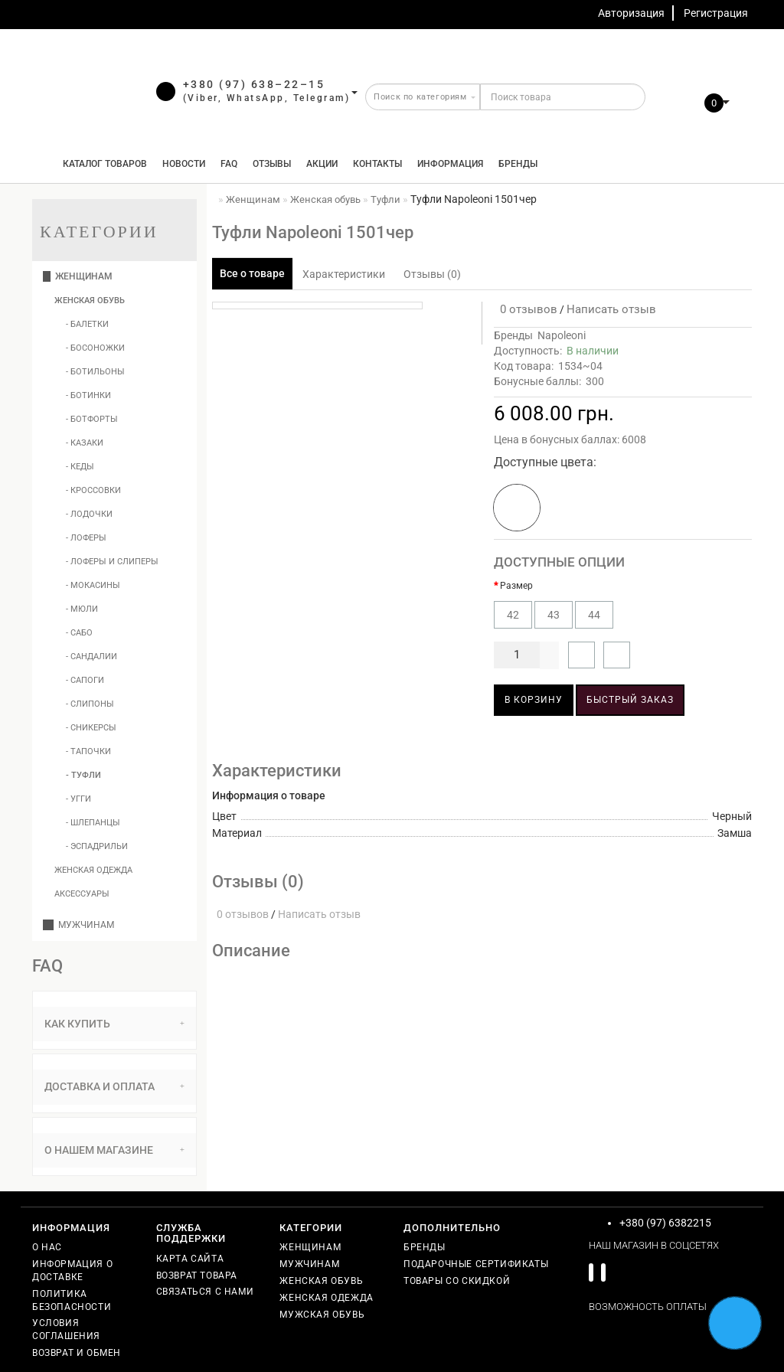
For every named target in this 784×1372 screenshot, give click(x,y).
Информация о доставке (72, 1270)
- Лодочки (89, 514)
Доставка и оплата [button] (114, 1086)
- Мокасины (93, 585)
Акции (322, 163)
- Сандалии (91, 657)
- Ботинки (88, 395)
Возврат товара (196, 1275)
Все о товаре (252, 273)
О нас (47, 1247)
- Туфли (83, 775)
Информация (450, 163)
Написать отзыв (611, 309)
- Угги (78, 799)
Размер (516, 585)
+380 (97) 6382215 (665, 1223)
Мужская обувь (321, 1314)
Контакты (377, 163)
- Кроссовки (93, 490)
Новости (183, 163)
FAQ (228, 163)
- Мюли (82, 609)
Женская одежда (93, 870)
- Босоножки (95, 348)
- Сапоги (85, 680)
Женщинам (78, 276)
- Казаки (84, 443)
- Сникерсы (91, 728)
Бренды (517, 163)
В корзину (534, 699)
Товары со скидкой (456, 1281)
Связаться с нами (205, 1291)
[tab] (114, 1024)
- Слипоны (90, 704)
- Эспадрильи (97, 846)
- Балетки (87, 324)
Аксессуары (81, 894)
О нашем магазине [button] (114, 1150)
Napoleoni (561, 335)
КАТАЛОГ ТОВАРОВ (101, 163)
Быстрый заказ (630, 699)
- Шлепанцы (93, 823)
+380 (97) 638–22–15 (254, 84)
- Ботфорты (92, 419)
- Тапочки (88, 751)
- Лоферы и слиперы (112, 562)
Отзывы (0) (432, 274)
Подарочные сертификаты (475, 1264)
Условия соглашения (66, 1329)
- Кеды (80, 467)
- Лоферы (86, 538)
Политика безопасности (71, 1300)
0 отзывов (525, 309)
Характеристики (343, 274)
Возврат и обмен (76, 1353)
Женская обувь (89, 300)
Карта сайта (190, 1258)
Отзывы (272, 163)
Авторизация (631, 13)
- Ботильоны (95, 372)
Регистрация (716, 13)
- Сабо (79, 633)
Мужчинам (78, 925)
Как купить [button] (114, 1024)
